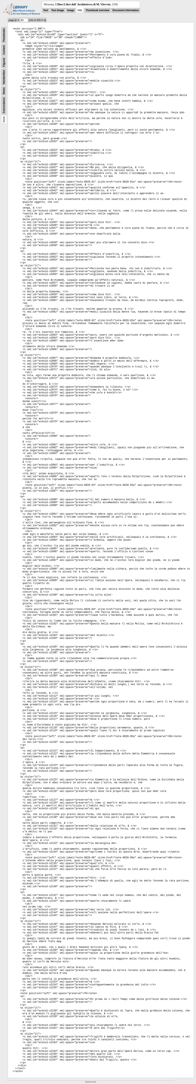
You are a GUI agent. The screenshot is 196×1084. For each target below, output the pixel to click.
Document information (125, 10)
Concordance (3, 105)
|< (16, 20)
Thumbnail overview (97, 10)
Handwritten (3, 77)
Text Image (57, 10)
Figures (3, 62)
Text (45, 10)
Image (70, 10)
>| (45, 20)
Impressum (90, 1082)
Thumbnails (3, 35)
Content (3, 50)
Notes (3, 90)
